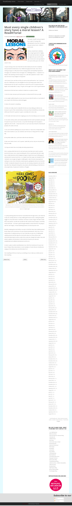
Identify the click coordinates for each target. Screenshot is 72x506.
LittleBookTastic (52, 438)
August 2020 (51, 178)
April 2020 (51, 186)
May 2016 (51, 278)
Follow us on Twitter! (53, 30)
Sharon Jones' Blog (53, 459)
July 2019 (50, 203)
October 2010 (51, 410)
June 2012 (51, 370)
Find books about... (63, 4)
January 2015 (51, 309)
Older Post (43, 259)
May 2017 (51, 254)
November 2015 (52, 290)
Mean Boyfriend (52, 454)
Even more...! (37, 1)
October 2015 (51, 292)
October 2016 (51, 268)
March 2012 (51, 376)
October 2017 (51, 244)
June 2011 (51, 394)
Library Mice (51, 450)
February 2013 (52, 355)
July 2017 (50, 250)
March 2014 (51, 329)
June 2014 (51, 323)
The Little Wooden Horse (54, 456)
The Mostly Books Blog (53, 461)
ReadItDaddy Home (9, 1)
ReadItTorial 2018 (30, 36)
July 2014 (50, 321)
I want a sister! (51, 104)
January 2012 (51, 380)
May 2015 (51, 301)
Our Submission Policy (39, 4)
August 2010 (51, 414)
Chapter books (29, 1)
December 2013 (52, 335)
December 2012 (52, 358)
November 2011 (52, 384)
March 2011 (51, 400)
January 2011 (51, 404)
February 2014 (52, 331)
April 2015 (51, 303)
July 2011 (50, 392)
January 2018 (51, 239)
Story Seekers (52, 451)
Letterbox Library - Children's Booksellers (57, 463)
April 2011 (51, 398)
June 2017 (51, 252)
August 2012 (51, 366)
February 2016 (52, 284)
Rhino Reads (51, 446)
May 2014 (51, 325)
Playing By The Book (53, 458)
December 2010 (52, 406)
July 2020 (50, 180)
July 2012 (50, 368)
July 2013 (50, 345)
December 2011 (52, 382)
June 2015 (51, 300)
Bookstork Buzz (52, 466)
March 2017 (51, 258)
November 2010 (52, 408)
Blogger (58, 421)
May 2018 (51, 231)
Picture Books (21, 1)
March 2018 (51, 235)
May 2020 (51, 184)
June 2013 (51, 347)
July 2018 (50, 227)
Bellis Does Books (53, 433)
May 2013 (51, 349)
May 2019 (51, 207)
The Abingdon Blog (53, 471)
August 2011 (51, 390)
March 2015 (51, 305)
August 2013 (51, 343)
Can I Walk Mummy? (53, 432)
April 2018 (51, 233)
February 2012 (52, 378)
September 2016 (52, 270)
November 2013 (52, 337)
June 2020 (51, 182)
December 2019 (52, 193)
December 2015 (52, 288)
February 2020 (52, 189)
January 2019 (51, 215)
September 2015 (52, 294)
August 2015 (51, 296)
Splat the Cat (51, 124)
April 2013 (51, 351)
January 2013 (51, 357)
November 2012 (52, 360)
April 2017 (51, 256)
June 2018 (51, 229)
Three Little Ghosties (53, 131)
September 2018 (52, 223)
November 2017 (52, 243)
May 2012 (51, 372)
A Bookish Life (52, 437)
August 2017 (51, 248)
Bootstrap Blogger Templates (45, 503)
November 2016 (52, 266)
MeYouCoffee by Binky (53, 469)
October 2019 (51, 197)
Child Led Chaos (52, 464)
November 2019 (52, 195)
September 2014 (52, 317)
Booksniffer (51, 448)
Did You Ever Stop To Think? (54, 442)
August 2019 (51, 201)
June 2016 (51, 276)
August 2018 (51, 225)
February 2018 (52, 237)
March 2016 (51, 282)
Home (25, 259)
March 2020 (51, 187)
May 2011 (51, 396)
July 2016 (50, 274)
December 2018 (52, 217)
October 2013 (51, 339)
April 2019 (51, 209)
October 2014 (51, 315)
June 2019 (51, 205)
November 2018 (52, 219)
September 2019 (52, 199)
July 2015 (50, 298)
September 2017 (52, 246)
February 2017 (52, 260)
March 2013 (51, 353)
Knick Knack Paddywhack (59, 86)
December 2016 (52, 264)
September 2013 (52, 341)
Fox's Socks (51, 151)
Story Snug (51, 440)
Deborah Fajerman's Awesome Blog (56, 435)
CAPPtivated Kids (52, 453)
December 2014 (52, 311)
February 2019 (52, 213)
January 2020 (51, 191)
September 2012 (52, 364)
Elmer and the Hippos (58, 95)
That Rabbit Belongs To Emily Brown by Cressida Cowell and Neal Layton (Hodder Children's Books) (58, 77)
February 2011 (52, 402)
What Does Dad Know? (53, 445)
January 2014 (51, 333)
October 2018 (51, 221)
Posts (56, 498)
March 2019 (51, 211)
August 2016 (51, 272)
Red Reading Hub (52, 443)
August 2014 (51, 319)
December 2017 (52, 241)
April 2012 (51, 374)
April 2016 (51, 280)
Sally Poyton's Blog (53, 467)
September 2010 (52, 412)
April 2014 (51, 327)
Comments (56, 500)
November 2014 (52, 313)
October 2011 (51, 386)
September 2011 (52, 388)
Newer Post (6, 259)
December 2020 (52, 176)
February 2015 (52, 307)
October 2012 (51, 362)
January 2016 (51, 286)
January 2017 (51, 262)
